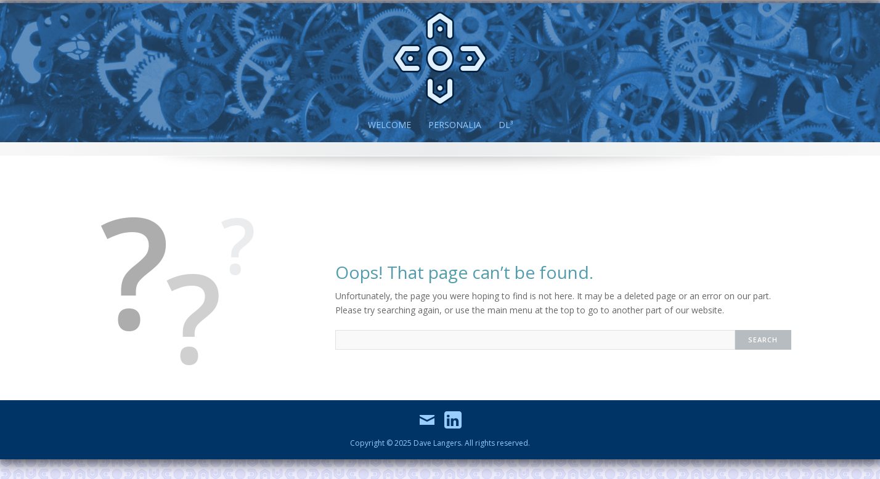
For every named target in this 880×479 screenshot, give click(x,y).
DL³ (506, 125)
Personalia (454, 125)
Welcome (389, 125)
